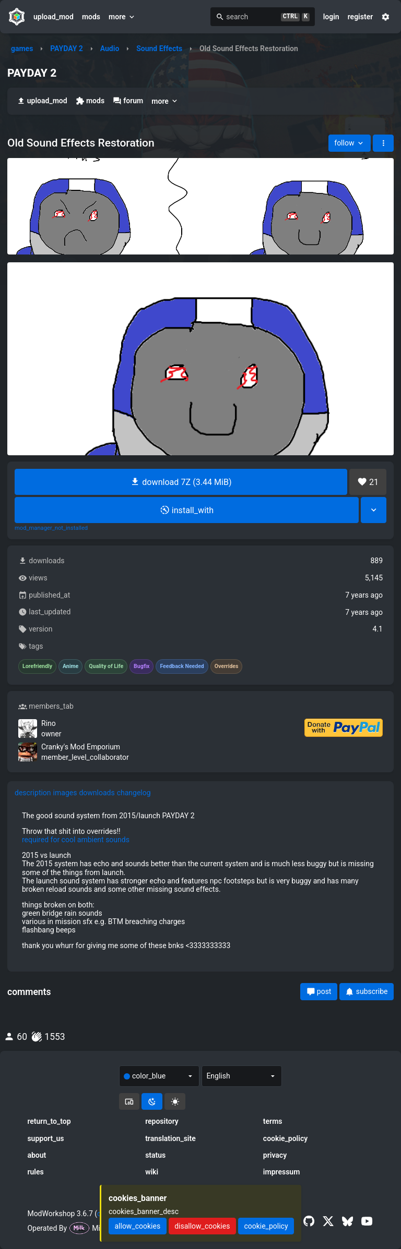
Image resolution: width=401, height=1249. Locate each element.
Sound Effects (159, 48)
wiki (151, 1172)
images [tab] (65, 793)
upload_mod (53, 17)
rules (35, 1172)
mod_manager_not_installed (51, 528)
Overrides (227, 666)
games (22, 48)
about (36, 1155)
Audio (110, 48)
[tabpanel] (200, 880)
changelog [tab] (134, 793)
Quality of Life (106, 666)
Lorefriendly (37, 666)
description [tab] (33, 793)
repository (162, 1121)
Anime (70, 666)
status (155, 1155)
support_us (45, 1138)
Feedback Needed (182, 666)
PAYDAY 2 (66, 48)
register (360, 17)
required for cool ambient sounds (75, 839)
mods (91, 17)
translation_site (170, 1138)
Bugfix (141, 666)
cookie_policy (285, 1138)
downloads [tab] (96, 793)
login (331, 17)
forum (128, 100)
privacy (275, 1155)
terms (272, 1121)
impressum (281, 1172)
